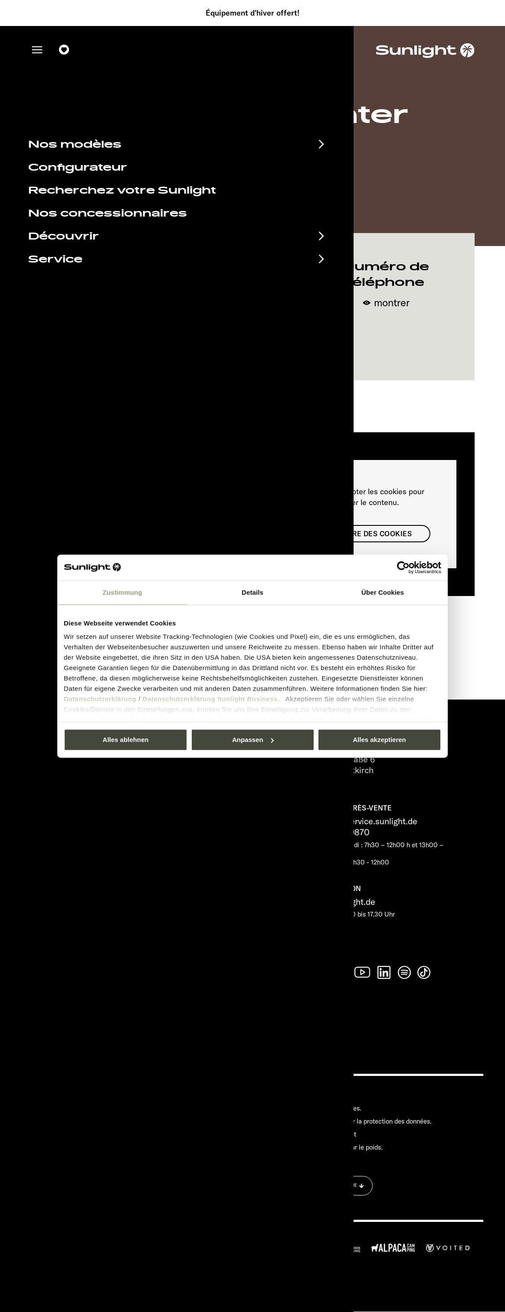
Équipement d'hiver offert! (252, 13)
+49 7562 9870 (340, 832)
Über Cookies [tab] (382, 592)
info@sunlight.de (343, 901)
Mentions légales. (336, 1108)
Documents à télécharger (103, 1110)
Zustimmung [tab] (122, 592)
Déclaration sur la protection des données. (371, 1121)
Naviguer (252, 345)
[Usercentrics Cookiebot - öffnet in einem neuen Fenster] (403, 567)
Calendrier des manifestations (117, 1096)
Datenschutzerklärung (100, 699)
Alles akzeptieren (379, 739)
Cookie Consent (333, 1134)
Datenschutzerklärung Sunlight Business (210, 699)
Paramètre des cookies (365, 533)
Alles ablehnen (126, 739)
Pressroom (326, 1096)
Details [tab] (252, 592)
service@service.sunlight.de (364, 821)
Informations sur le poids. (347, 1147)
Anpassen (253, 739)
